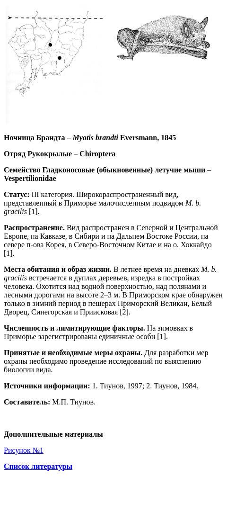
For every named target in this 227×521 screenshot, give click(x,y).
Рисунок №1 (24, 450)
